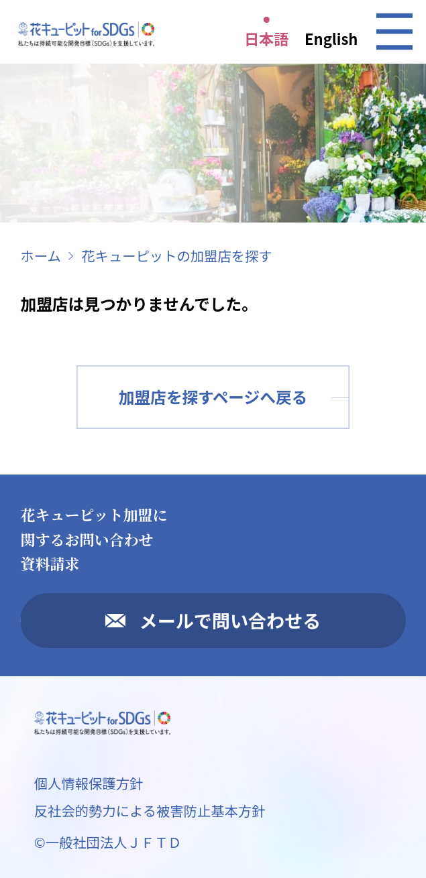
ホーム (40, 255)
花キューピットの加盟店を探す (176, 255)
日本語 (266, 38)
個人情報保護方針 (89, 783)
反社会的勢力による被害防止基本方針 (150, 810)
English (331, 38)
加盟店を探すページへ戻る (213, 396)
